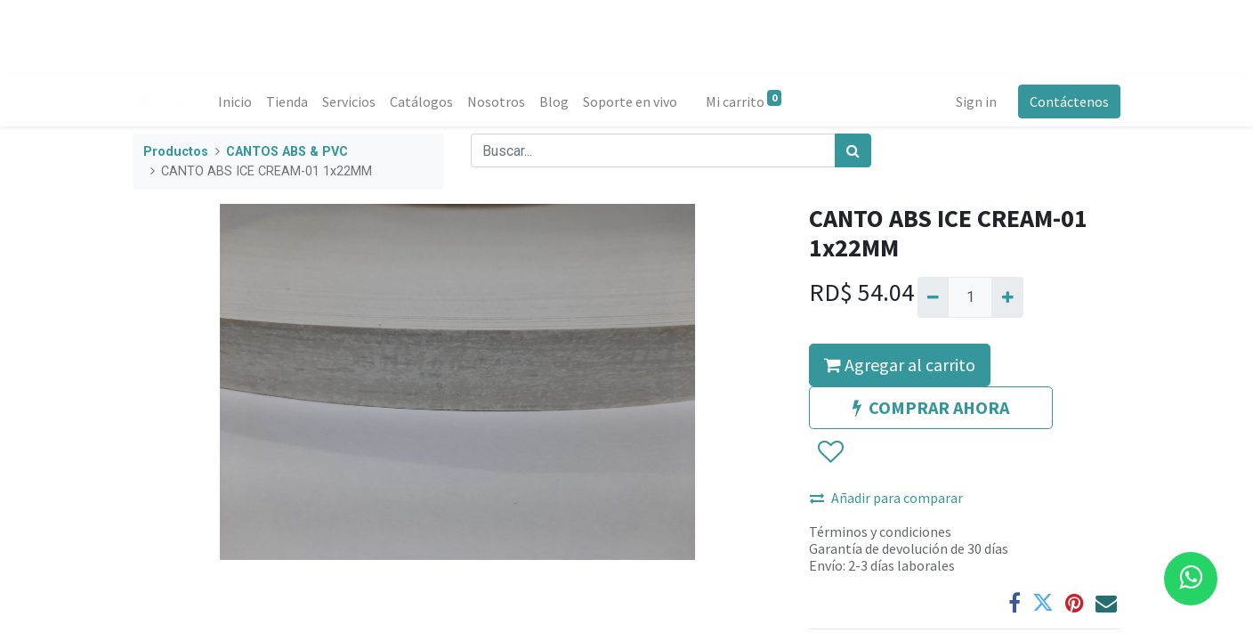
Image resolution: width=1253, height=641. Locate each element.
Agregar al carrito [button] (899, 364)
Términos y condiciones (880, 531)
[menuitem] (235, 101)
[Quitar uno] (933, 297)
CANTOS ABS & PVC (287, 151)
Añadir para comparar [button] (886, 498)
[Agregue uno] (1007, 297)
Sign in (976, 101)
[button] (830, 452)
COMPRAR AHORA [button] (931, 407)
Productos (175, 151)
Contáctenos (1069, 101)
